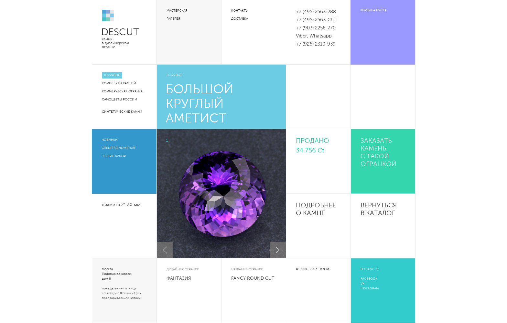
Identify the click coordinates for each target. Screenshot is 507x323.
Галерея (173, 18)
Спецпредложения (118, 148)
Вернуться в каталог (379, 210)
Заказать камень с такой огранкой (378, 153)
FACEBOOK (369, 278)
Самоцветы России (119, 99)
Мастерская (177, 10)
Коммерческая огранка (122, 91)
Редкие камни (114, 156)
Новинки (110, 139)
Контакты (239, 10)
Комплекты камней (119, 83)
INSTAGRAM (370, 288)
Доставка (239, 18)
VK (362, 283)
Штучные (112, 75)
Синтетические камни (122, 111)
